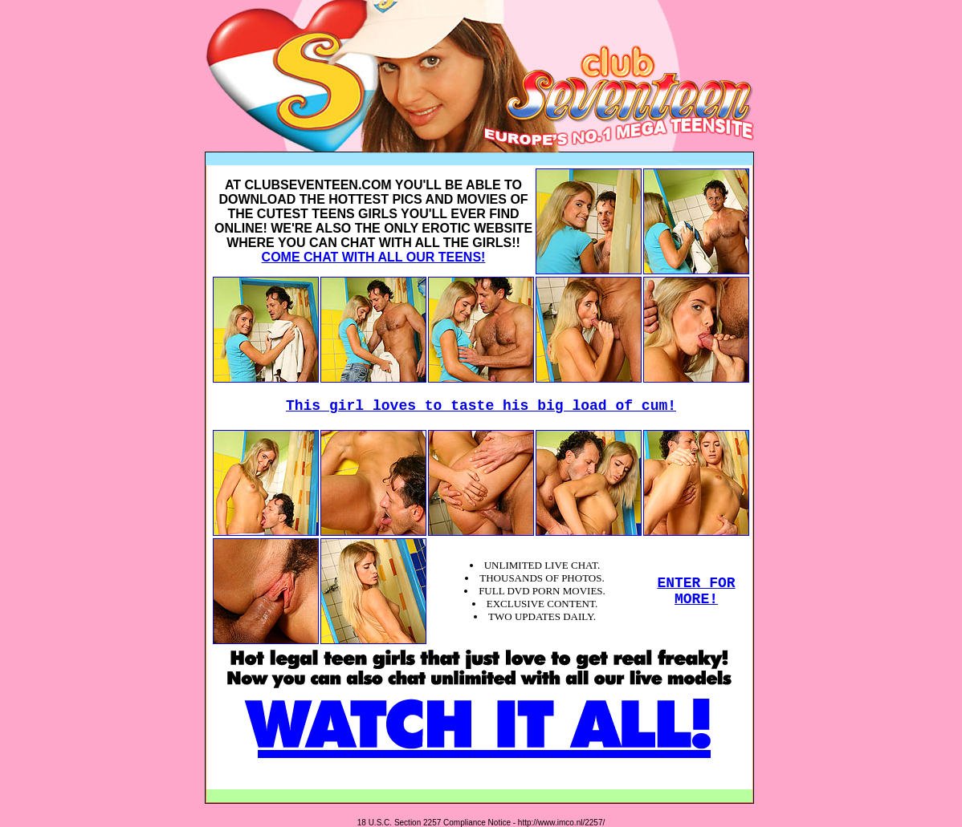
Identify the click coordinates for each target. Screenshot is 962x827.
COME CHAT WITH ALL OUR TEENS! (374, 257)
